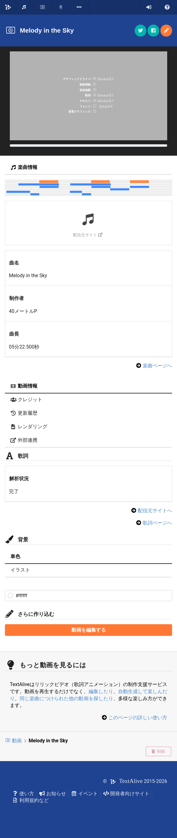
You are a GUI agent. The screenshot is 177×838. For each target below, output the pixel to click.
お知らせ (52, 793)
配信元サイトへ (155, 510)
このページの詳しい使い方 (137, 717)
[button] (166, 31)
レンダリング (28, 426)
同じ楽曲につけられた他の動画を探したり (66, 698)
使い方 (23, 793)
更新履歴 (23, 413)
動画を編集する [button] (88, 629)
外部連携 (23, 440)
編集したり (101, 691)
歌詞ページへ (157, 523)
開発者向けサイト (126, 793)
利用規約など (30, 800)
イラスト (20, 570)
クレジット (26, 399)
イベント (84, 793)
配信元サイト (88, 235)
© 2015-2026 (135, 781)
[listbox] (80, 7)
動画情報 (23, 386)
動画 (13, 741)
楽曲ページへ (157, 366)
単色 (15, 556)
